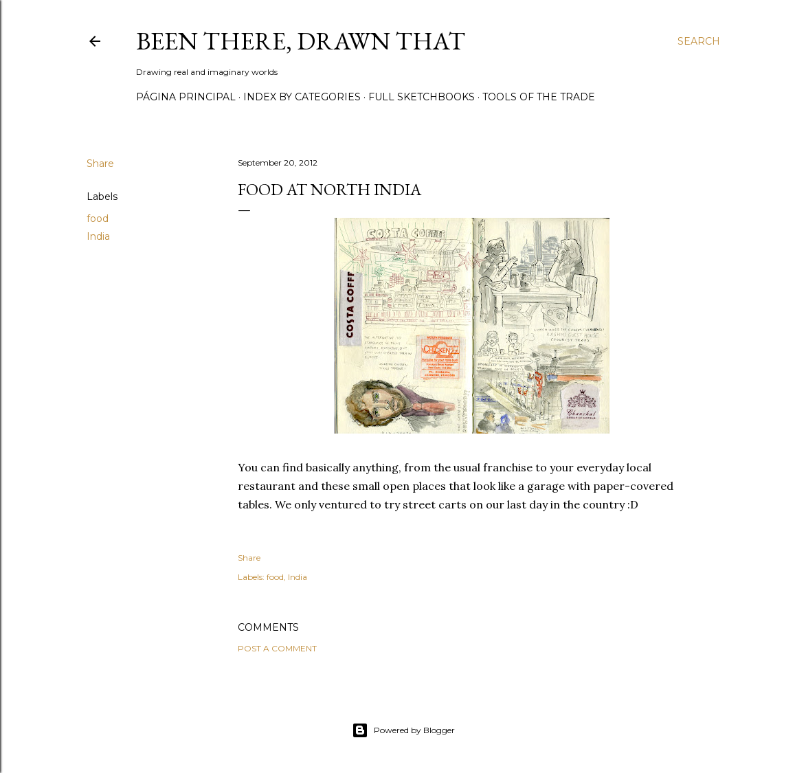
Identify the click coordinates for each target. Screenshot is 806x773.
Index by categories (302, 97)
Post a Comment (277, 648)
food (98, 218)
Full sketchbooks (421, 97)
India (98, 236)
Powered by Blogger (403, 730)
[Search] (699, 41)
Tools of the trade (538, 97)
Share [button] (100, 163)
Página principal (186, 97)
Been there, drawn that (300, 41)
